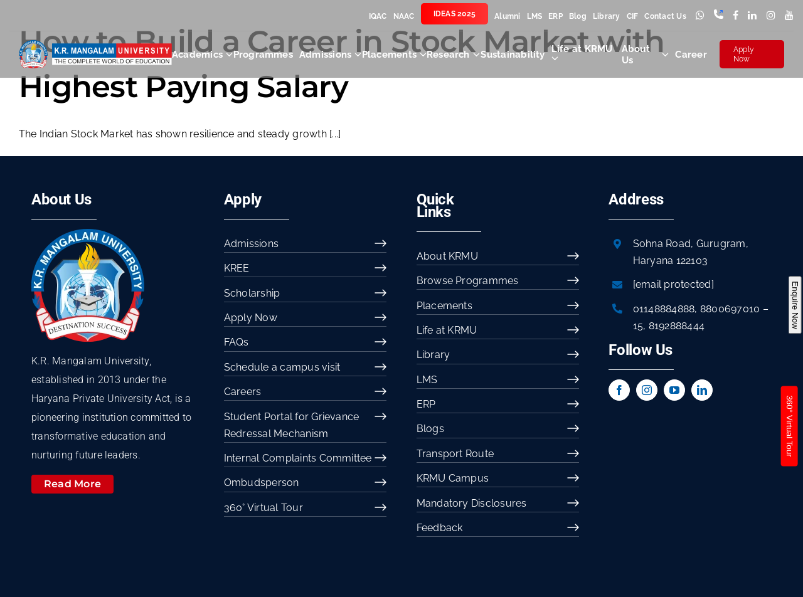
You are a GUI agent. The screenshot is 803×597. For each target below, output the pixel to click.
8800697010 (730, 309)
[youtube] (674, 390)
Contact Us (665, 16)
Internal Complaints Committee (298, 458)
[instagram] (646, 390)
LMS (535, 16)
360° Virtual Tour (263, 508)
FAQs (236, 342)
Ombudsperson (261, 483)
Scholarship (252, 293)
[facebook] (619, 390)
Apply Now (743, 54)
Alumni (507, 16)
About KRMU (447, 256)
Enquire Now (794, 305)
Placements (444, 306)
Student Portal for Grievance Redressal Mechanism (291, 425)
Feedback (440, 528)
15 (638, 326)
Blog (578, 16)
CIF (633, 16)
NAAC (404, 16)
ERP (555, 16)
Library (606, 16)
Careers (243, 392)
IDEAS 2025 (454, 13)
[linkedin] (702, 390)
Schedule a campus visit (282, 367)
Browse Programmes (468, 281)
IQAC (378, 16)
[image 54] (87, 234)
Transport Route (455, 454)
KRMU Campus (453, 478)
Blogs (430, 429)
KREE (237, 268)
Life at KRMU (447, 330)
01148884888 (664, 309)
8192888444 (677, 326)
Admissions (251, 244)
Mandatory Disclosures (472, 503)
